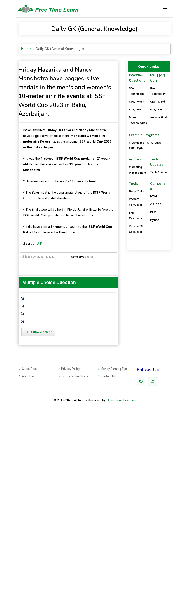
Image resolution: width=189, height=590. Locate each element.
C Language (136, 274)
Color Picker (137, 323)
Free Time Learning (122, 578)
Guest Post (29, 547)
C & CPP (155, 336)
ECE (131, 109)
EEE (139, 109)
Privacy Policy (70, 547)
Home (26, 49)
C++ (149, 274)
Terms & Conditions (74, 554)
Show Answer (38, 455)
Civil (131, 101)
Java (158, 274)
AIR (39, 305)
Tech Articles (159, 304)
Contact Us (108, 554)
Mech (140, 101)
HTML (154, 328)
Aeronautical (158, 117)
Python (141, 280)
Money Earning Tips (114, 547)
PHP (131, 280)
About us (28, 554)
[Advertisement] (68, 153)
